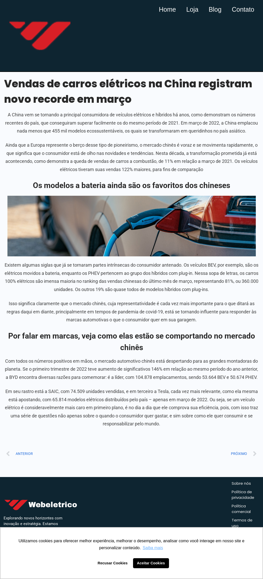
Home (167, 9)
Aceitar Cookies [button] (151, 563)
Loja (192, 9)
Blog (215, 9)
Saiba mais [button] (153, 548)
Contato (243, 9)
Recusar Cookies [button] (113, 563)
